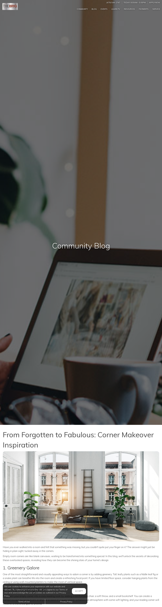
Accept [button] (79, 591)
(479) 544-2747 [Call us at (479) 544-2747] (113, 2)
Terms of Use (24, 601)
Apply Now (154, 2)
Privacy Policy (66, 601)
